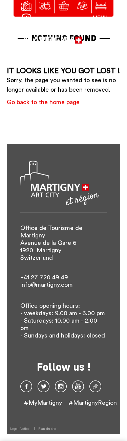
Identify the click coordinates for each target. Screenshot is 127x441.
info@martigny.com (46, 285)
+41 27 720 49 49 (44, 277)
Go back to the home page (43, 102)
